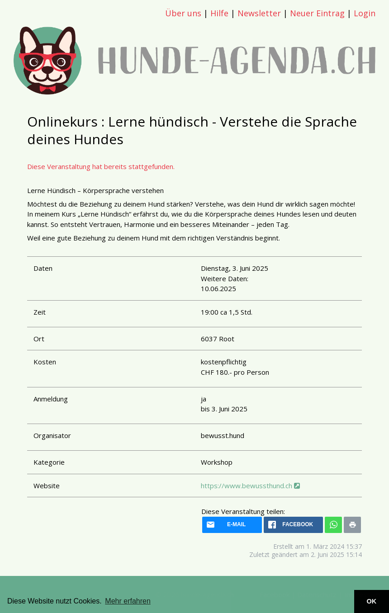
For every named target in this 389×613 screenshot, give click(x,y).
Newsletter (259, 13)
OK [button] (372, 601)
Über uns (183, 13)
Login (364, 13)
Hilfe (219, 13)
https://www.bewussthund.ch (250, 485)
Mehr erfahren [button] (128, 601)
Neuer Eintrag (317, 13)
